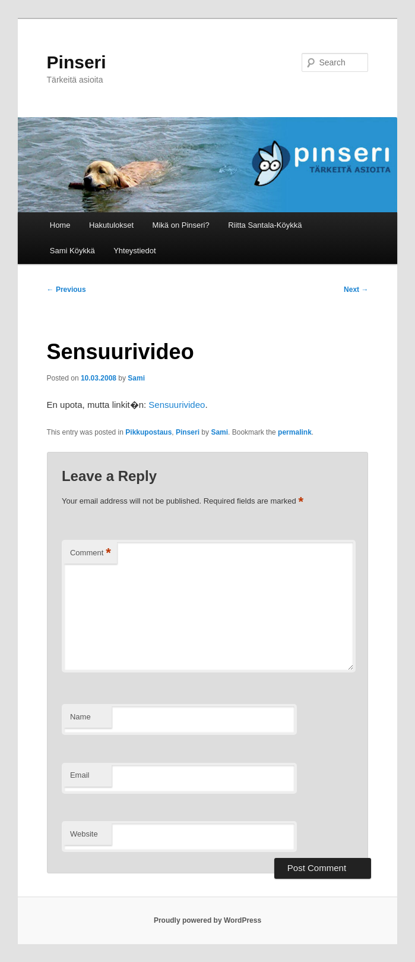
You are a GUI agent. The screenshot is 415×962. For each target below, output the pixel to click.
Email (80, 775)
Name (80, 716)
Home (60, 225)
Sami (136, 378)
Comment (90, 553)
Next (356, 289)
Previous (66, 289)
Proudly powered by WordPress (207, 920)
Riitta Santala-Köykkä (265, 225)
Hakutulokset (111, 225)
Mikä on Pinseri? (181, 225)
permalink (295, 432)
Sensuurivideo (176, 405)
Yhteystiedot (134, 250)
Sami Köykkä (72, 250)
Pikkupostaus (148, 432)
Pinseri (76, 62)
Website (84, 833)
